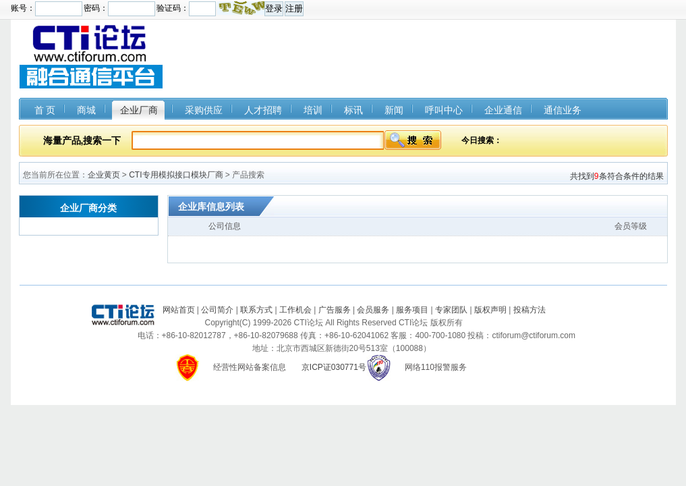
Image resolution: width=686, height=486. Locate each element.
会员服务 (373, 310)
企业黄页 (104, 175)
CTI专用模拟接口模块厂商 (176, 175)
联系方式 (256, 310)
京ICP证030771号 (334, 367)
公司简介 (217, 310)
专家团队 (451, 310)
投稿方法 (529, 310)
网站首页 (179, 310)
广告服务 (334, 310)
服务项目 (412, 310)
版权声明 (490, 310)
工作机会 (295, 310)
